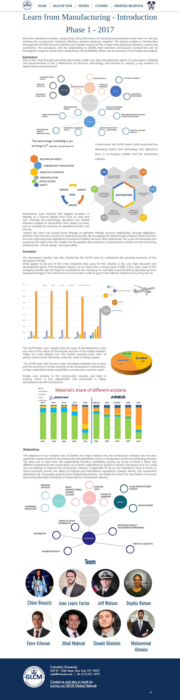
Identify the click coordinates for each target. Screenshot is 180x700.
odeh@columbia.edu (61, 674)
